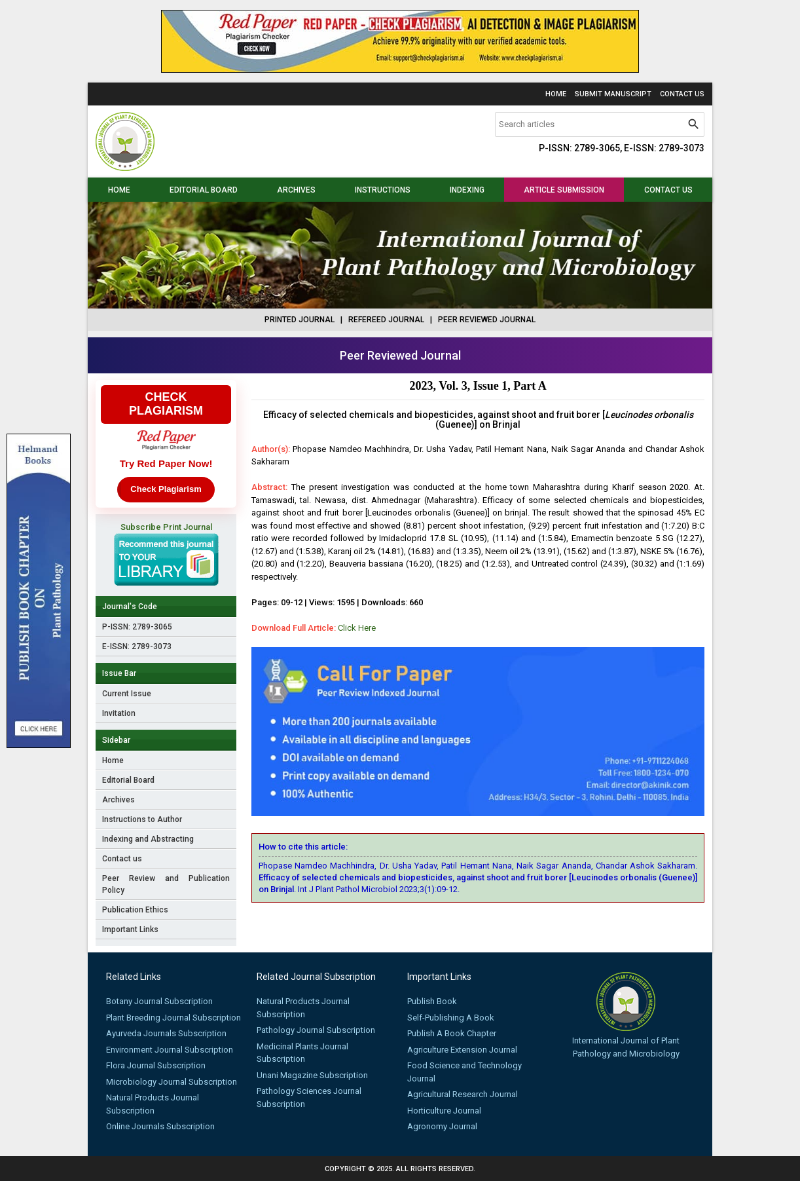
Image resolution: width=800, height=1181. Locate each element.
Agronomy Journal (442, 1126)
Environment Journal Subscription (169, 1050)
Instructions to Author (142, 819)
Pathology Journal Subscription (316, 1030)
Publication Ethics (135, 909)
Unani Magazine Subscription (312, 1075)
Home (555, 94)
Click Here (357, 628)
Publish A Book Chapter (451, 1033)
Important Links (130, 929)
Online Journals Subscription (160, 1126)
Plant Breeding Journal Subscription (173, 1017)
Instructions (382, 190)
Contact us (668, 190)
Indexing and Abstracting (148, 839)
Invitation (119, 713)
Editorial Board (204, 190)
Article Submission (564, 190)
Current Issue (126, 693)
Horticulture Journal (444, 1110)
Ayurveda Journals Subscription (166, 1033)
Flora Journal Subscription (156, 1065)
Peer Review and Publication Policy (166, 884)
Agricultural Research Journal (462, 1094)
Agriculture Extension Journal (462, 1050)
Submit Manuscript (613, 94)
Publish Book (432, 1001)
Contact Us (682, 94)
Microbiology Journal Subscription (171, 1082)
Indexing (467, 190)
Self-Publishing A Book (450, 1017)
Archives (296, 190)
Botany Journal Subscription (159, 1001)
